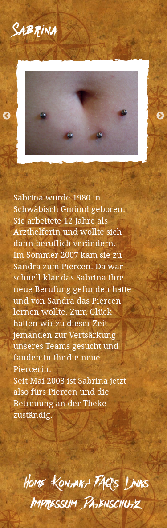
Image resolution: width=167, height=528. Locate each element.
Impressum (53, 504)
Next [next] (151, 112)
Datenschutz (112, 504)
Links (136, 483)
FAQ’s (106, 483)
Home (34, 483)
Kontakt (69, 483)
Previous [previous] (16, 112)
